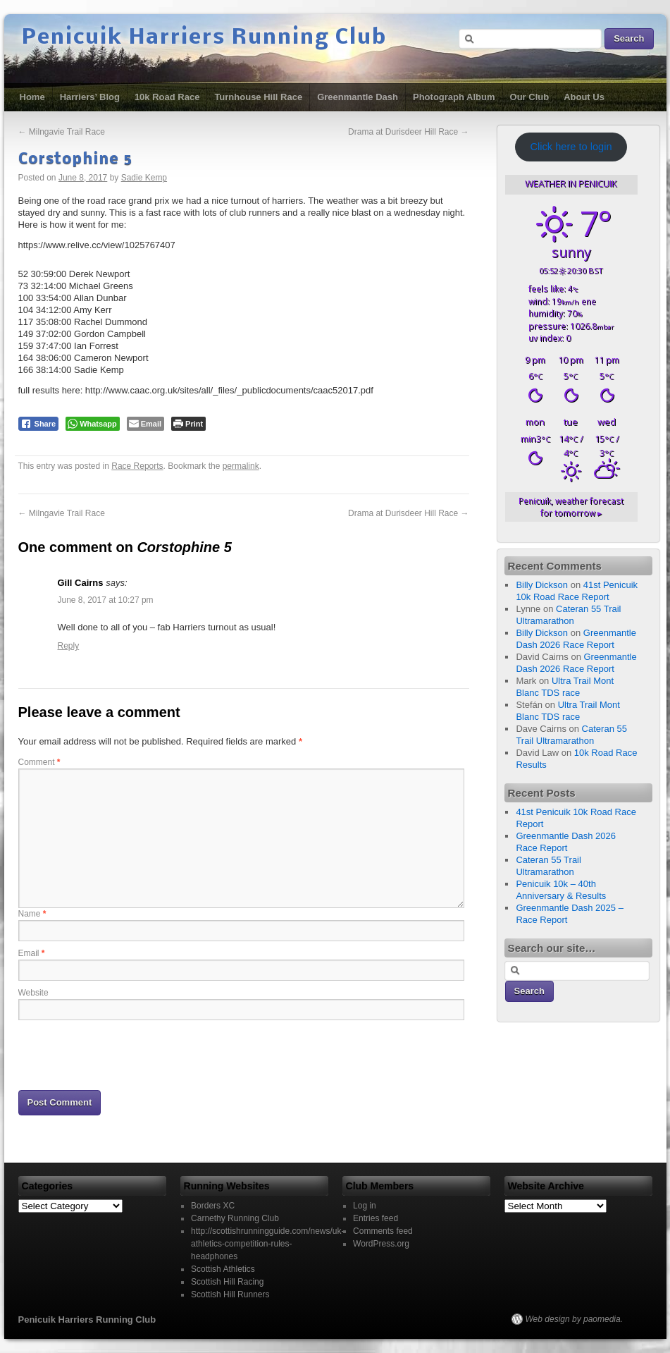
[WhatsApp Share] (93, 424)
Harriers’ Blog (90, 97)
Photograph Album (454, 97)
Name (32, 914)
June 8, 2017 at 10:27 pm (106, 600)
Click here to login (571, 146)
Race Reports (137, 466)
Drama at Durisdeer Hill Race (408, 132)
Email (31, 953)
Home (32, 97)
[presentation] (125, 1054)
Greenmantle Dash (357, 97)
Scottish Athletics (223, 1269)
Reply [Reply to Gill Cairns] (69, 646)
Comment (39, 762)
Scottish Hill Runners (230, 1294)
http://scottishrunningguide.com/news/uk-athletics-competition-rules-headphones (267, 1243)
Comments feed (383, 1231)
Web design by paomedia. (575, 1319)
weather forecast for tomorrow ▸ (571, 507)
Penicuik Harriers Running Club (204, 38)
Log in (364, 1206)
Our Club (530, 97)
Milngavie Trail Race (61, 132)
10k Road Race (167, 97)
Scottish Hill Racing (227, 1282)
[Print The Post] (188, 424)
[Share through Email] (145, 424)
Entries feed (375, 1218)
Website (33, 993)
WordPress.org (381, 1244)
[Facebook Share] (38, 424)
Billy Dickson (542, 585)
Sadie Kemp (144, 178)
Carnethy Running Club (235, 1218)
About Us (584, 97)
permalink (241, 466)
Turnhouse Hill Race (258, 97)
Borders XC (213, 1206)
